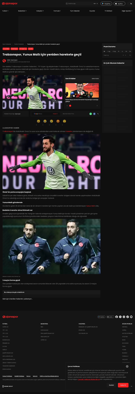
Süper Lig (5, 329)
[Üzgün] (51, 124)
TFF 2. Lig (5, 335)
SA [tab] (126, 53)
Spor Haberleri (7, 46)
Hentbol (124, 329)
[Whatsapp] (90, 115)
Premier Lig (6, 345)
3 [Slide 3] (82, 107)
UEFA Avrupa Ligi (8, 358)
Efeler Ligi (82, 332)
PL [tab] (118, 53)
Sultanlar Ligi (83, 335)
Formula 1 (57, 13)
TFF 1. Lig (5, 332)
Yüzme (124, 351)
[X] (98, 115)
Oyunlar (92, 13)
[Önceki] (67, 107)
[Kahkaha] (45, 124)
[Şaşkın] (64, 124)
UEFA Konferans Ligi (9, 361)
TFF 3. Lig (5, 338)
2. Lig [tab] (114, 53)
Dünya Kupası (7, 371)
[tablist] (117, 53)
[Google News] (46, 115)
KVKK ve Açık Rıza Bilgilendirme (49, 378)
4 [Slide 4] (88, 107)
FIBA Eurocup (45, 338)
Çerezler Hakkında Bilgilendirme (89, 379)
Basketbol (22, 13)
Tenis (123, 348)
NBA (42, 329)
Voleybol (40, 13)
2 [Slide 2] (76, 107)
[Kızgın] (58, 124)
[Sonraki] (97, 107)
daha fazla (95, 80)
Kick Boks (125, 345)
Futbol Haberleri (19, 46)
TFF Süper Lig (23, 50)
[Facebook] (94, 115)
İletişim (35, 378)
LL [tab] (122, 53)
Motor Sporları (127, 335)
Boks (123, 342)
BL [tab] (130, 53)
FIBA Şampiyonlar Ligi (47, 335)
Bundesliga (6, 342)
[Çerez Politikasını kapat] (127, 366)
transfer (31, 50)
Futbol (6, 13)
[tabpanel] (117, 57)
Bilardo (124, 355)
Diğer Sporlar (127, 13)
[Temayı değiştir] (129, 4)
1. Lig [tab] (109, 53)
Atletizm (125, 338)
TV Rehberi (108, 13)
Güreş (124, 332)
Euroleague (44, 332)
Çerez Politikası (7, 378)
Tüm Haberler (75, 13)
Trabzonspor (14, 50)
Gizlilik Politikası (19, 378)
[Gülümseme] (38, 124)
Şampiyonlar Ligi (8, 355)
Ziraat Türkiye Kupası (9, 364)
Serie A (5, 351)
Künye (28, 378)
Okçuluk (125, 361)
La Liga (5, 348)
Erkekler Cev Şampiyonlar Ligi (88, 329)
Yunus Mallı (6, 50)
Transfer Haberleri (9, 368)
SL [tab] (104, 53)
